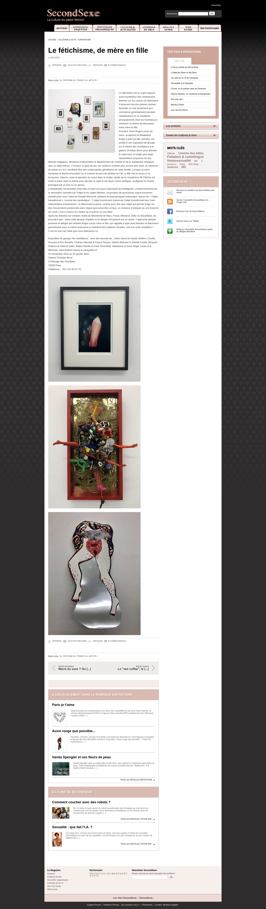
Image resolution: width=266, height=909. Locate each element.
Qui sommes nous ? (130, 905)
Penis (182, 164)
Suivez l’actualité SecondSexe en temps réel (192, 201)
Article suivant (128, 668)
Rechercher (172, 14)
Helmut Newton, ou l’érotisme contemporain (190, 94)
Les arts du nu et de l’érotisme (184, 78)
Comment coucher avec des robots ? (81, 802)
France (81, 80)
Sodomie (172, 167)
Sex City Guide (169, 28)
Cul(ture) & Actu (67, 40)
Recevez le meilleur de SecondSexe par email (195, 191)
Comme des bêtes (191, 153)
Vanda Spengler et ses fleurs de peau (81, 757)
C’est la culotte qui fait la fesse (184, 67)
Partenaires (147, 905)
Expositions (84, 40)
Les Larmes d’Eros (179, 110)
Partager (98, 65)
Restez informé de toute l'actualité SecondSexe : (154, 873)
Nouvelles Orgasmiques (104, 28)
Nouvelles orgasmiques (57, 880)
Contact (158, 905)
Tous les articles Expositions (136, 780)
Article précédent (79, 668)
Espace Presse (94, 905)
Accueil (59, 28)
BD (184, 167)
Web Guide (188, 28)
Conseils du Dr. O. (55, 883)
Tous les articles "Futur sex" (136, 819)
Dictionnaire (210, 28)
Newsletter (216, 5)
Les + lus (179, 61)
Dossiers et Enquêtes (81, 28)
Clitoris (171, 153)
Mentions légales (170, 905)
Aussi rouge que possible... (73, 731)
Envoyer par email (77, 65)
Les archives (173, 126)
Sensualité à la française (182, 83)
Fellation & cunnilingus (185, 157)
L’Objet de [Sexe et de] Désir (184, 72)
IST (196, 161)
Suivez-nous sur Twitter (187, 221)
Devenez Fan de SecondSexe (190, 211)
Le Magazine (53, 870)
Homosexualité (179, 161)
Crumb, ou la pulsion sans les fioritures (188, 88)
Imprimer (57, 65)
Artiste (92, 80)
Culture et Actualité (128, 28)
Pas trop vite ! (177, 99)
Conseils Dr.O (149, 28)
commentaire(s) (117, 65)
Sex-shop (194, 164)
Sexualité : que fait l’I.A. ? (72, 827)
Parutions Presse (111, 905)
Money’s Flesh (177, 104)
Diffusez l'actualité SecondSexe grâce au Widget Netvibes (194, 230)
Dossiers (51, 873)
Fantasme (68, 80)
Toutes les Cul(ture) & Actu (181, 135)
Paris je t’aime (63, 705)
